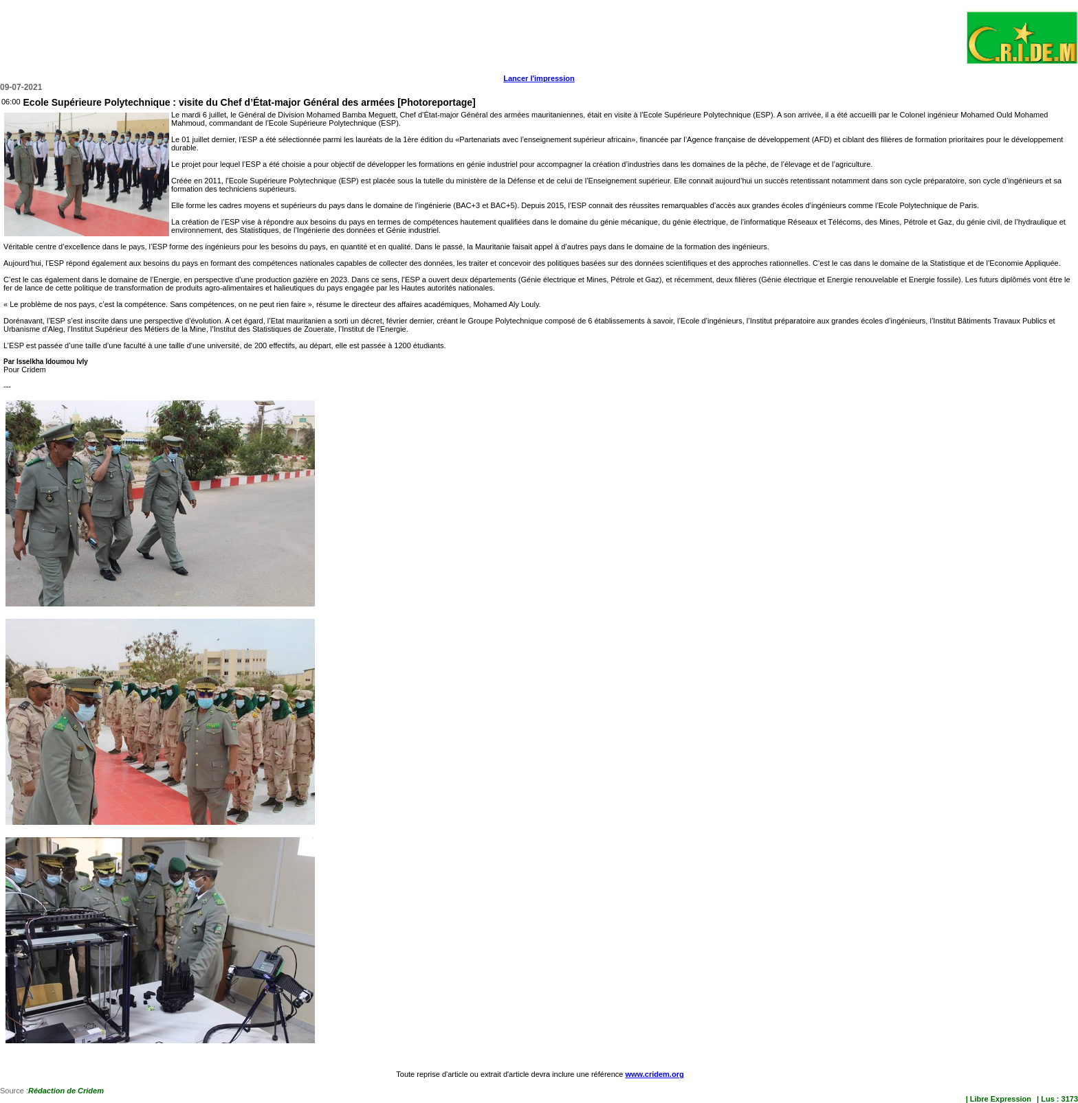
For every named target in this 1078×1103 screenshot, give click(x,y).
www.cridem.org (654, 1074)
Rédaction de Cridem (66, 1091)
